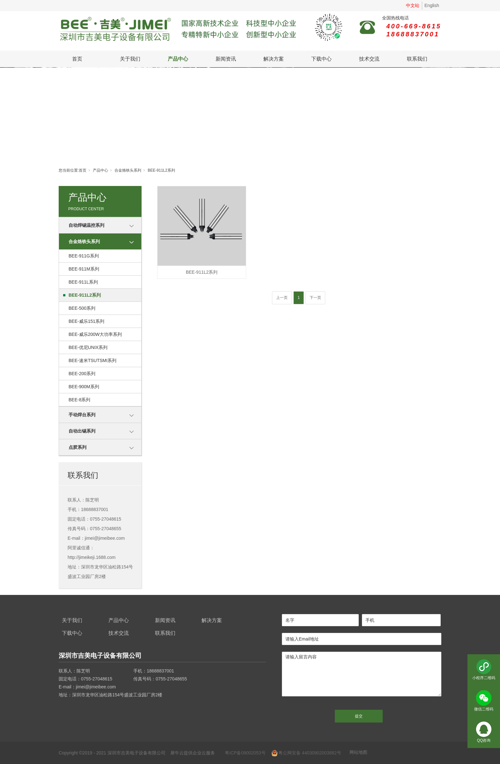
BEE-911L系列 (83, 282)
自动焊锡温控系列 (86, 225)
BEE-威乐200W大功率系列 (95, 334)
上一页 (282, 297)
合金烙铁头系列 (127, 170)
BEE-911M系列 (84, 268)
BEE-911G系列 (84, 255)
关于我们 (130, 59)
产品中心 (178, 59)
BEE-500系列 (82, 308)
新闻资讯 (226, 59)
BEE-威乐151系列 (86, 321)
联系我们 (417, 59)
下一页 (315, 297)
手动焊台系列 (82, 414)
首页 (77, 59)
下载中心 (321, 59)
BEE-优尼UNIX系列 (88, 347)
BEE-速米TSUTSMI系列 (92, 360)
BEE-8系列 (79, 399)
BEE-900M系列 (84, 386)
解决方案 (273, 59)
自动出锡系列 (82, 431)
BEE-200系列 (82, 373)
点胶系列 (77, 447)
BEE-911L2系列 (161, 170)
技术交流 (369, 59)
